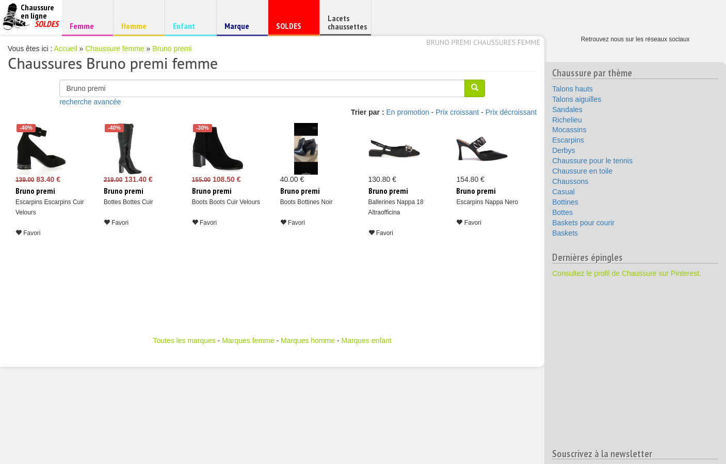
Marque (240, 28)
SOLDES (292, 28)
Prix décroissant (511, 112)
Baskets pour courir (583, 223)
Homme (137, 25)
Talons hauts (572, 89)
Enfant (189, 25)
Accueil (65, 48)
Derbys (563, 150)
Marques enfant (366, 340)
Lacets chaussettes (347, 22)
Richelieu (567, 120)
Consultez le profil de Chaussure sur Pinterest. (626, 273)
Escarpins (568, 140)
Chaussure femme (114, 48)
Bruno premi (171, 48)
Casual (563, 192)
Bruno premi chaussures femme (483, 42)
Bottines (565, 202)
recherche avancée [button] (90, 102)
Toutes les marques (184, 340)
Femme (86, 25)
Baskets (565, 233)
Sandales (567, 109)
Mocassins (569, 130)
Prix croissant (457, 112)
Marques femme (248, 340)
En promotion (407, 112)
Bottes (562, 212)
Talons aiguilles (576, 99)
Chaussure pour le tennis (592, 161)
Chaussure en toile (582, 171)
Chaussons (570, 181)
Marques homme (308, 340)
